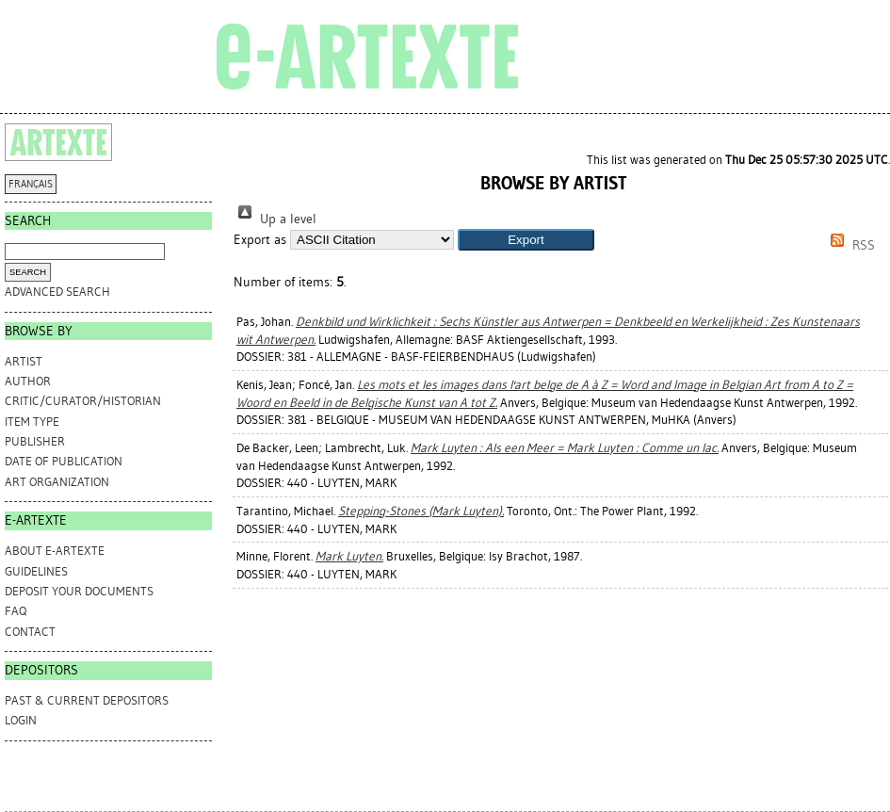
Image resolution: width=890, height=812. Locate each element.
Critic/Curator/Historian (83, 401)
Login (21, 720)
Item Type (32, 421)
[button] (526, 240)
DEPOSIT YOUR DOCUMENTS (79, 591)
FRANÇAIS (30, 184)
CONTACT (30, 632)
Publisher (35, 441)
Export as (260, 240)
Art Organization (57, 482)
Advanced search (57, 291)
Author (28, 381)
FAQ (15, 611)
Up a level (275, 219)
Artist (23, 361)
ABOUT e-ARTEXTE (55, 551)
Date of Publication (63, 461)
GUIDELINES (36, 571)
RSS (849, 245)
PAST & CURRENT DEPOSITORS (87, 700)
